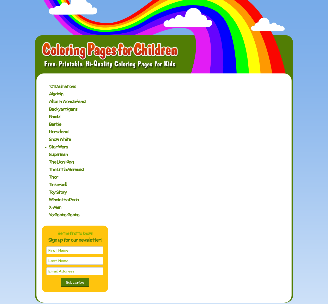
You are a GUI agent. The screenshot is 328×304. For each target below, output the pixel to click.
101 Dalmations (62, 86)
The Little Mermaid (66, 169)
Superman (58, 154)
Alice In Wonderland (67, 101)
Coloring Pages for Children (110, 56)
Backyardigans (63, 109)
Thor (53, 177)
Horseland (58, 132)
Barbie (55, 124)
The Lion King (61, 162)
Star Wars (58, 147)
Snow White (60, 139)
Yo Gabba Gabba (64, 215)
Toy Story (58, 192)
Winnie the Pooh (64, 200)
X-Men (55, 207)
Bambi (54, 117)
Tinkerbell (57, 185)
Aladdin (56, 94)
